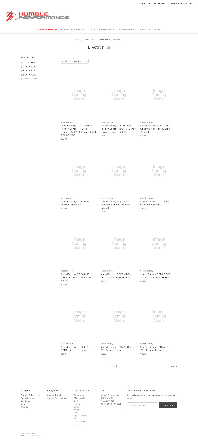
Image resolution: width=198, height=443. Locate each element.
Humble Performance (74, 29)
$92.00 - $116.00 (28, 75)
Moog (76, 410)
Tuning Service (126, 29)
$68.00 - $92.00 (28, 70)
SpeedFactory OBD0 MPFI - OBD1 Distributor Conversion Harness (76, 277)
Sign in (171, 3)
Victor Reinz (79, 421)
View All (77, 424)
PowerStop (79, 395)
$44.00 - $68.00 (28, 66)
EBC (76, 413)
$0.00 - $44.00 (28, 62)
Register (182, 3)
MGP (76, 419)
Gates (76, 407)
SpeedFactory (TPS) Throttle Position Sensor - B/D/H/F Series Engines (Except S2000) (118, 128)
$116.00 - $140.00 (29, 78)
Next (173, 366)
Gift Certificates (156, 3)
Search (141, 3)
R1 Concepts (79, 398)
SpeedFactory (80, 416)
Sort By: (65, 61)
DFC (76, 401)
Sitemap (24, 407)
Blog (157, 29)
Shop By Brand (47, 29)
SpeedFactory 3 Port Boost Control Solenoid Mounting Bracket (115, 204)
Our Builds (144, 29)
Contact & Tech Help (102, 29)
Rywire (77, 404)
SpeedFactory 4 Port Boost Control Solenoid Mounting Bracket (155, 128)
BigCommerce (35, 433)
